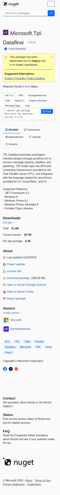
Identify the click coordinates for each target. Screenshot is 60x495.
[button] (29, 61)
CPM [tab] (7, 100)
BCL (7, 341)
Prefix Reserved (17, 49)
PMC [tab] (21, 95)
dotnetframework (20, 328)
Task (27, 341)
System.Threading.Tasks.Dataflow (25, 78)
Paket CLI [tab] (19, 100)
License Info (14, 271)
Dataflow (10, 347)
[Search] (51, 13)
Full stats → (9, 222)
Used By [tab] (35, 137)
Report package (16, 298)
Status (8, 415)
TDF (38, 347)
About (28, 480)
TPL (17, 341)
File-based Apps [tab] (12, 105)
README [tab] (12, 129)
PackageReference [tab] (37, 95)
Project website (16, 264)
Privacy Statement (14, 484)
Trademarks (34, 484)
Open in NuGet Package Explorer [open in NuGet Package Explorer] (26, 284)
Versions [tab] (12, 144)
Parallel (39, 341)
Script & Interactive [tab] (38, 100)
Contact (9, 398)
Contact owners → (12, 313)
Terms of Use (42, 480)
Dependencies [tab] (14, 137)
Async (8, 352)
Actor (49, 347)
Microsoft (15, 320)
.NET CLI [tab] (9, 95)
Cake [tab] (27, 105)
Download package (18, 278)
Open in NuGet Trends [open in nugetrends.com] (20, 291)
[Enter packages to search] (25, 13)
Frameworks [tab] (32, 129)
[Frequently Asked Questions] (6, 431)
